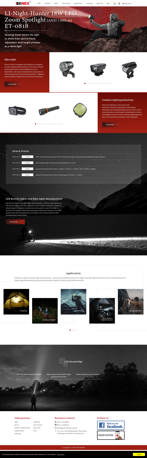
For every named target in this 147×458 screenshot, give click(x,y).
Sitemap (18, 434)
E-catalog (89, 3)
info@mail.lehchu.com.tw (67, 428)
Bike (39, 3)
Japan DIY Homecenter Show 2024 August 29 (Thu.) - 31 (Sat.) (59, 175)
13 (111, 83)
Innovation (66, 3)
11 (107, 83)
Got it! (139, 454)
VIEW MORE (12, 84)
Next (141, 30)
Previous (6, 30)
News (56, 3)
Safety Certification (22, 428)
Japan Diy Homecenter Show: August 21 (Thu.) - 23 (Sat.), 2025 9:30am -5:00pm (66, 169)
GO (73, 387)
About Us (100, 3)
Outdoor (47, 3)
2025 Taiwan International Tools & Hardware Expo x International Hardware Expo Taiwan (70, 157)
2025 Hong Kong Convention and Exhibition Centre (56, 163)
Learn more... (61, 454)
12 (109, 83)
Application (78, 3)
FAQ (108, 3)
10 (104, 83)
